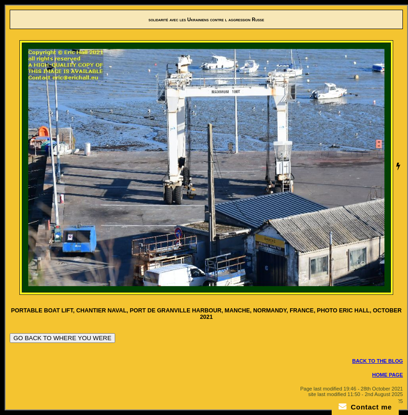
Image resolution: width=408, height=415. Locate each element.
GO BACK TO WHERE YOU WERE (62, 338)
